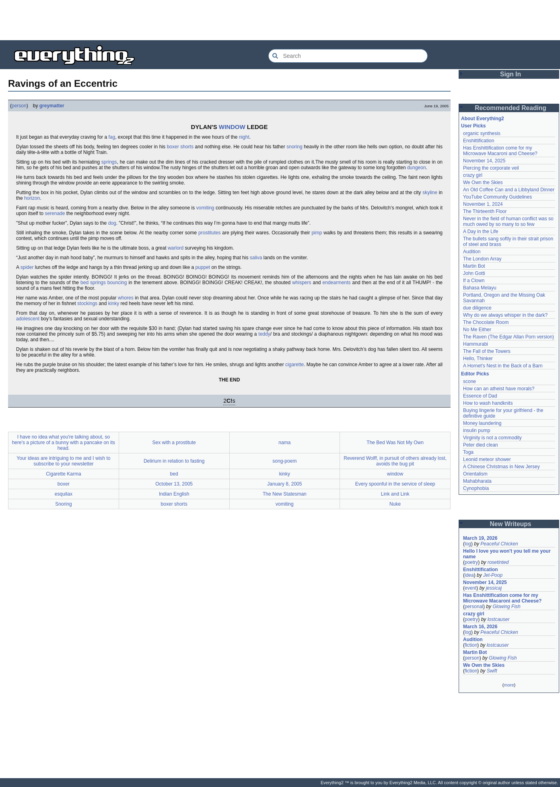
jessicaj (494, 588)
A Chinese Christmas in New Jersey (501, 466)
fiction (471, 645)
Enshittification (478, 140)
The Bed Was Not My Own (395, 442)
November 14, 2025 (484, 161)
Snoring (63, 504)
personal (474, 606)
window (395, 474)
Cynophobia (476, 488)
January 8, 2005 (284, 484)
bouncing (117, 282)
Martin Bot (474, 266)
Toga (468, 452)
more (509, 684)
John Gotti (474, 273)
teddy (264, 334)
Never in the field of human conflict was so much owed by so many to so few (508, 221)
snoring (294, 147)
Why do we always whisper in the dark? (505, 315)
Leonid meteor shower (487, 459)
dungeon (416, 167)
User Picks (473, 126)
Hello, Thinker (478, 358)
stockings (87, 303)
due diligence (477, 308)
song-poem (284, 461)
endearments (337, 282)
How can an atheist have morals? (498, 388)
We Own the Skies (482, 182)
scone (469, 381)
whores (126, 298)
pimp (316, 233)
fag (111, 137)
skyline (429, 192)
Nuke (395, 504)
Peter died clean (480, 445)
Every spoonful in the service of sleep (395, 484)
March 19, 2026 (480, 538)
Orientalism (475, 474)
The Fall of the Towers (487, 351)
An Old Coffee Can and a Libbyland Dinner (508, 190)
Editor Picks (475, 374)
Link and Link (395, 494)
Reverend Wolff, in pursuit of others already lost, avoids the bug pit (395, 461)
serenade (55, 213)
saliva (256, 257)
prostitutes (209, 233)
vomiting (205, 208)
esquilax (63, 494)
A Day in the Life (480, 231)
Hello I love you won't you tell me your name (507, 554)
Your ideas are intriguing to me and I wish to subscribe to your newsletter (63, 461)
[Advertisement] (280, 20)
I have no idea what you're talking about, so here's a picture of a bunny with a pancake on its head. (63, 442)
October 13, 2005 (174, 484)
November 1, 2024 (483, 204)
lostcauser (499, 619)
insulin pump (476, 430)
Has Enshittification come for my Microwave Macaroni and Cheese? (500, 150)
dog (112, 223)
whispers (301, 282)
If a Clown (473, 280)
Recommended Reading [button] (510, 108)
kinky (113, 303)
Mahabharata (477, 481)
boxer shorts (180, 147)
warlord (175, 248)
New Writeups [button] (510, 524)
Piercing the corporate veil (491, 168)
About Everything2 (482, 118)
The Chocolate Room (486, 322)
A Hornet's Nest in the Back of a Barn (503, 366)
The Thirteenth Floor (485, 211)
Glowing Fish (506, 606)
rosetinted (498, 562)
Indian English (174, 494)
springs (109, 162)
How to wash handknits (488, 403)
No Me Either (477, 329)
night (244, 137)
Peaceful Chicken (499, 544)
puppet (202, 267)
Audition (471, 251)
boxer (64, 484)
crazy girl (472, 175)
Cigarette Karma (63, 474)
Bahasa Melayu (479, 288)
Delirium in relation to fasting (174, 461)
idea (469, 575)
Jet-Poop (492, 575)
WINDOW (232, 126)
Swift (492, 671)
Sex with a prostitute (174, 442)
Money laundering (482, 423)
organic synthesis (481, 133)
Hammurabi (475, 344)
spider (27, 267)
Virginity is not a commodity (492, 438)
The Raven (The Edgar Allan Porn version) (508, 337)
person (19, 106)
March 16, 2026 (480, 626)
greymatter (51, 106)
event (470, 588)
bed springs (93, 282)
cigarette (294, 364)
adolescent (27, 319)
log (468, 544)
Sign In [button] (510, 74)
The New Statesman (285, 494)
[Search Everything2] (348, 56)
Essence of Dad (480, 396)
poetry (471, 562)
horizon (32, 198)
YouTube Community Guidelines (497, 197)
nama (284, 442)
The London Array (482, 259)
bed (174, 474)
